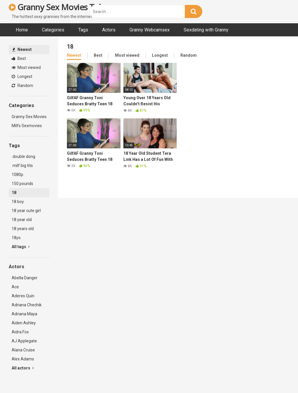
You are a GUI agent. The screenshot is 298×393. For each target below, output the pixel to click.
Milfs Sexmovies (27, 125)
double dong (23, 156)
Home (22, 30)
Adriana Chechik (27, 305)
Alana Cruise (23, 350)
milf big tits (22, 165)
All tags (21, 246)
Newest (22, 49)
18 (14, 192)
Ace (15, 286)
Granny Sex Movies (29, 116)
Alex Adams (23, 359)
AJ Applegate (24, 341)
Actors (109, 30)
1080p (17, 174)
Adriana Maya (24, 314)
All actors (23, 368)
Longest (22, 76)
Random (22, 85)
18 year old (22, 219)
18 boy (18, 201)
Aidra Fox (20, 332)
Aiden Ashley (24, 323)
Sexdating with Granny (206, 30)
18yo (16, 237)
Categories (53, 30)
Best (19, 58)
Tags (83, 30)
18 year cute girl (26, 210)
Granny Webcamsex (150, 30)
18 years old (23, 228)
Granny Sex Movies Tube (58, 7)
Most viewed (26, 67)
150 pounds (22, 183)
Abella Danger (25, 277)
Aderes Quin (23, 296)
